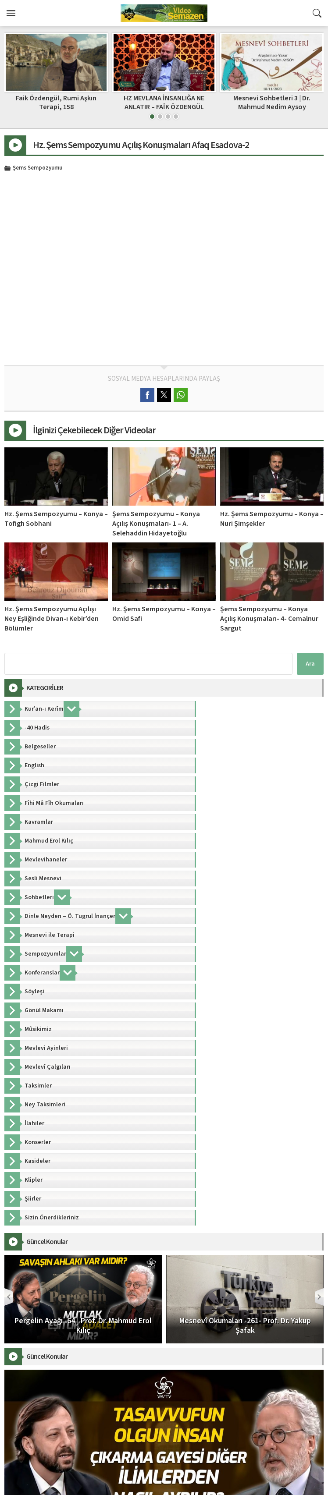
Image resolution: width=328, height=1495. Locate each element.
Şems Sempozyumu (37, 168)
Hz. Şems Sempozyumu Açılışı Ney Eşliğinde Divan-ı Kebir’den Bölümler (51, 618)
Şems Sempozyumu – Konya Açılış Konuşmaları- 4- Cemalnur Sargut (269, 618)
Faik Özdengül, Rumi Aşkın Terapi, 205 (56, 102)
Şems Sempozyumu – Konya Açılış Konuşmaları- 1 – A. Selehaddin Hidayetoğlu (156, 523)
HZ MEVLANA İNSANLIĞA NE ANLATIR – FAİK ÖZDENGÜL (272, 102)
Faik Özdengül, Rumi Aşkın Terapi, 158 (164, 102)
